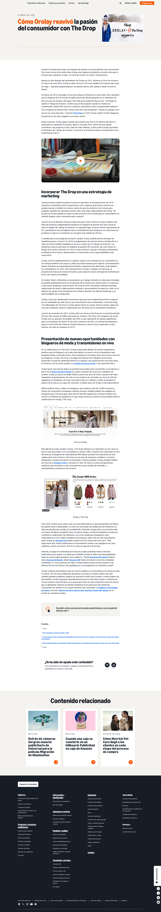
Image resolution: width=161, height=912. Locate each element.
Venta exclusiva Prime (61, 372)
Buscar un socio (128, 828)
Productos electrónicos (95, 805)
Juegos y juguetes (94, 842)
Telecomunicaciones (94, 839)
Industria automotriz (94, 799)
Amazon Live (61, 540)
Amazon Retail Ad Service (61, 878)
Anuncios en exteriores (25, 852)
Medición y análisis (60, 831)
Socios (72, 3)
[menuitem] (28, 841)
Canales (91, 852)
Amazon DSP (75, 560)
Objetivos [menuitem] (22, 795)
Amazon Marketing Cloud (61, 867)
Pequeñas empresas (36, 3)
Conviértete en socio (129, 832)
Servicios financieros (94, 816)
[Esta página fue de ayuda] (113, 665)
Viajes (89, 846)
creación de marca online (84, 363)
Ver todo (21, 855)
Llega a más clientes (24, 804)
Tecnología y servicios (62, 860)
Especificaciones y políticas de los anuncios (132, 810)
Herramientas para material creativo (62, 823)
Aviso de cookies (95, 900)
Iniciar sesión (131, 3)
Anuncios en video (24, 845)
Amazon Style (60, 463)
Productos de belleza (95, 802)
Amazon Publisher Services (61, 874)
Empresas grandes (57, 3)
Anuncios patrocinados (25, 831)
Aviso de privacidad (56, 900)
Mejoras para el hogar (95, 832)
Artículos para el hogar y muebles (96, 827)
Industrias (92, 795)
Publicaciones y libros (94, 835)
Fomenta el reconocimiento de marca (28, 799)
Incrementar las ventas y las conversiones (27, 811)
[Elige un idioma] (28, 784)
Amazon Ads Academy (130, 799)
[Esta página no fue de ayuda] (107, 665)
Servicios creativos (59, 819)
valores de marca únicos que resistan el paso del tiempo (84, 590)
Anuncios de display (24, 841)
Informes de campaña (60, 845)
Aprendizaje (83, 3)
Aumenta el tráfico (24, 807)
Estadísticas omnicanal (60, 848)
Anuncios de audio (24, 848)
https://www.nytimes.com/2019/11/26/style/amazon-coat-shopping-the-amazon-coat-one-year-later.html (80, 643)
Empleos (124, 900)
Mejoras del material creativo (62, 815)
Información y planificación (58, 796)
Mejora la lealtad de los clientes (25, 817)
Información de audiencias (61, 801)
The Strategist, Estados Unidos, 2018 (55, 632)
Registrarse (147, 3)
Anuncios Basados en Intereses (76, 900)
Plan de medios (58, 805)
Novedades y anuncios (130, 818)
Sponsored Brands (55, 560)
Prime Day (77, 113)
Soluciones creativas (61, 811)
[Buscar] (120, 3)
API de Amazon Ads (59, 871)
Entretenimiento (93, 809)
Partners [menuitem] (126, 824)
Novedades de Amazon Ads (132, 802)
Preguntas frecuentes (130, 814)
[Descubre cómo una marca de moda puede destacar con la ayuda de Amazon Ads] (86, 609)
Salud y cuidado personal (96, 823)
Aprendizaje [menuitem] (128, 795)
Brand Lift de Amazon (60, 838)
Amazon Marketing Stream (61, 841)
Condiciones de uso (40, 900)
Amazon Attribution (59, 834)
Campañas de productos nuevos (60, 882)
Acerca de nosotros (24, 900)
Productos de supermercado (97, 819)
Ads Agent (56, 886)
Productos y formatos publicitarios (27, 825)
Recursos (125, 805)
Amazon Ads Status (111, 900)
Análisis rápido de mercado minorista (61, 852)
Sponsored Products (99, 557)
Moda (89, 812)
